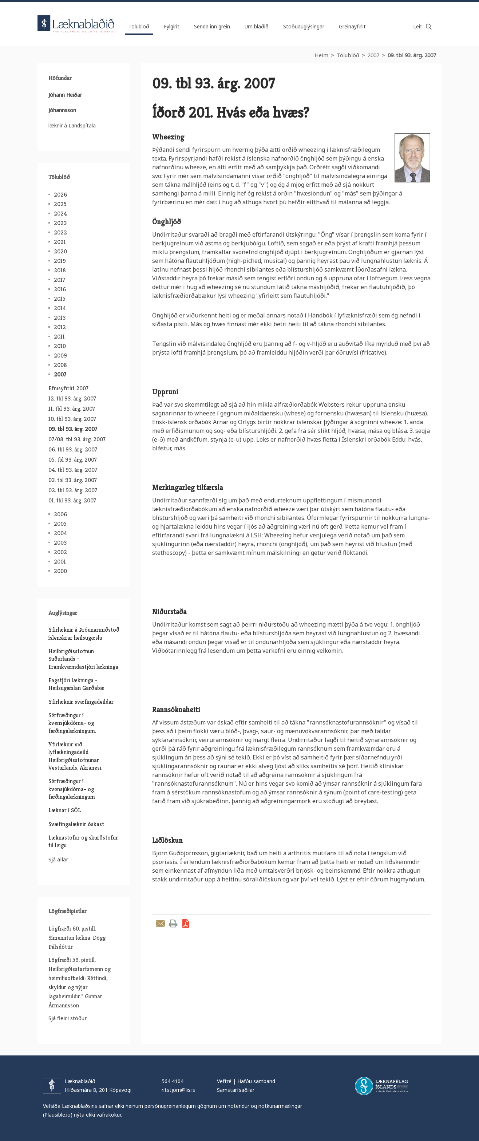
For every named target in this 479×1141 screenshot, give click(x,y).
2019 (60, 261)
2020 (60, 251)
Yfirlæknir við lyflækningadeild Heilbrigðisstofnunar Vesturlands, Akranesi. (75, 756)
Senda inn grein (212, 26)
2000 (60, 571)
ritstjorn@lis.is (178, 1089)
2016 (60, 289)
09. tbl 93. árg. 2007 (412, 55)
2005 (60, 524)
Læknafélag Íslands (381, 1086)
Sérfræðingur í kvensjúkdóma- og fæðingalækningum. (72, 723)
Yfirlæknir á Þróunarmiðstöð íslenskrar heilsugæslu (83, 633)
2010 (60, 346)
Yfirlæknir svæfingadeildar (81, 702)
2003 (60, 542)
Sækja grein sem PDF (185, 923)
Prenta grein (173, 923)
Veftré (224, 1081)
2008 (60, 365)
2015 (60, 299)
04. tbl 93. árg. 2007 (72, 470)
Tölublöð (348, 55)
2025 (60, 204)
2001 (60, 561)
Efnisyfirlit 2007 (68, 388)
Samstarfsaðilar (235, 1089)
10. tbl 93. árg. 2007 (72, 419)
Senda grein (160, 923)
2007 (373, 55)
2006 (60, 514)
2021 (60, 242)
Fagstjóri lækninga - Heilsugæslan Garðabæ (76, 684)
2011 (59, 336)
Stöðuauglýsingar (303, 26)
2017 (59, 280)
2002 (60, 552)
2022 (60, 232)
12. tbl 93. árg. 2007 (72, 398)
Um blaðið (257, 26)
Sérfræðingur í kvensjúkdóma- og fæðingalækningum (71, 789)
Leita (428, 26)
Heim (321, 55)
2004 (60, 533)
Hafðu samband (256, 1081)
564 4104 (172, 1081)
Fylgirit (171, 26)
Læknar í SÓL (64, 810)
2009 (60, 355)
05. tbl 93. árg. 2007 (72, 459)
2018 (60, 270)
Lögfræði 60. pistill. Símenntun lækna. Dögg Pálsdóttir (77, 938)
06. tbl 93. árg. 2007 (72, 449)
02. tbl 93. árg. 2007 (72, 490)
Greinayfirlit (352, 26)
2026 (60, 194)
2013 (60, 317)
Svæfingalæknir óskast (76, 824)
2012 (60, 327)
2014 (60, 308)
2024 (60, 213)
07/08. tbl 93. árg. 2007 (77, 439)
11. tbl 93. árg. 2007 (71, 408)
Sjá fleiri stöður (67, 1018)
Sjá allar (58, 859)
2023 (60, 223)
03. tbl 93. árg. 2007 (72, 480)
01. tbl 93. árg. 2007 (72, 500)
